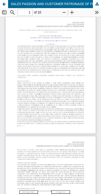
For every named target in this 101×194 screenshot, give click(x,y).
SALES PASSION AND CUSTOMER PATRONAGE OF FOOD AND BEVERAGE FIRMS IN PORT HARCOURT (56, 4)
